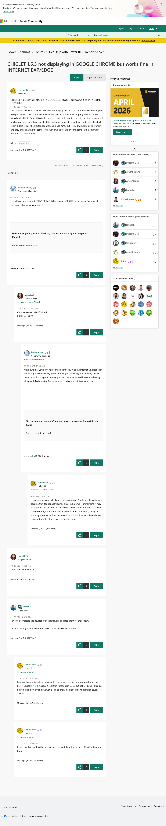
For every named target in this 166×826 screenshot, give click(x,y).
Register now (148, 40)
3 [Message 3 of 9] (26, 760)
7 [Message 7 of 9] (26, 325)
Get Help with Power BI (65, 52)
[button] (76, 77)
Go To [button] (151, 28)
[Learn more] (122, 132)
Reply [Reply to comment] (96, 275)
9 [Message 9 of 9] (39, 528)
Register (121, 28)
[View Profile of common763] (24, 89)
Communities (87, 21)
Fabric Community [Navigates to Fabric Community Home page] (31, 21)
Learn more (8, 11)
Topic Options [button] (94, 77)
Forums (49, 21)
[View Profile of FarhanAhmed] (24, 187)
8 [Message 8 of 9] (32, 456)
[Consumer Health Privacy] (38, 816)
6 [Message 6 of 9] (19, 268)
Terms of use (145, 806)
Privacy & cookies (128, 806)
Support (125, 21)
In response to (28, 302)
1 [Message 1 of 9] (19, 150)
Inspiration (62, 21)
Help (142, 28)
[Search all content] (127, 35)
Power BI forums (18, 52)
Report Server (94, 52)
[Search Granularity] (79, 35)
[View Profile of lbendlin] (27, 606)
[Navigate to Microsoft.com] (8, 21)
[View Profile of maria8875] (30, 294)
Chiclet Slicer (24, 143)
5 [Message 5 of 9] (19, 579)
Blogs (101, 21)
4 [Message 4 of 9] (26, 703)
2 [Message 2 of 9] (19, 638)
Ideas (74, 21)
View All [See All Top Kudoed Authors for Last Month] (118, 267)
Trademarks (159, 806)
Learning (112, 21)
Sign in (132, 28)
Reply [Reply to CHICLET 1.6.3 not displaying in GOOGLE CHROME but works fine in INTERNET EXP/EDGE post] (96, 150)
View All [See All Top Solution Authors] (118, 205)
